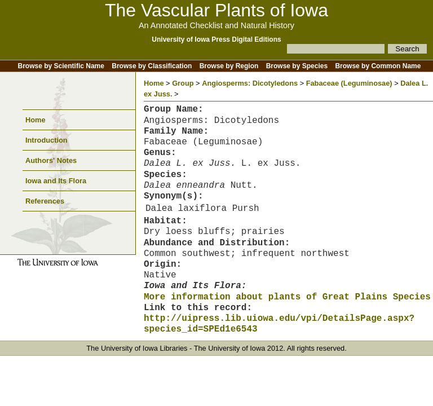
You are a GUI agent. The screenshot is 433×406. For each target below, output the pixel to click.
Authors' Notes (51, 160)
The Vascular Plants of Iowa (216, 10)
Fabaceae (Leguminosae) (349, 83)
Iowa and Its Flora (55, 180)
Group (182, 83)
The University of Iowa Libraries (136, 348)
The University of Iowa (230, 348)
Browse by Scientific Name (61, 66)
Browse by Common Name (378, 66)
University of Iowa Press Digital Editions (216, 39)
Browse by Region (229, 66)
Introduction (46, 140)
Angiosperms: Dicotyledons (250, 83)
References (44, 201)
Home (35, 120)
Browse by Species (297, 66)
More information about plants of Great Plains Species (287, 297)
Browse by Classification (152, 66)
